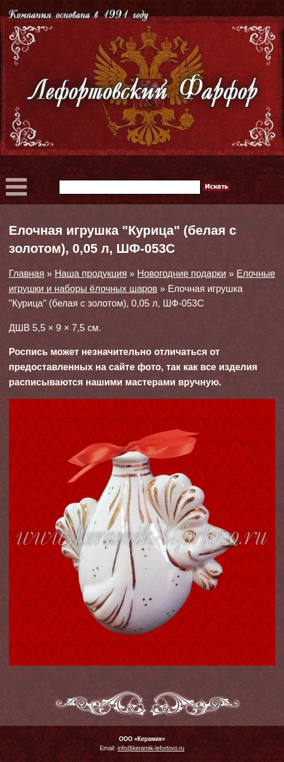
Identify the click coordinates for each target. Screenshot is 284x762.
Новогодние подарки (181, 274)
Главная (26, 274)
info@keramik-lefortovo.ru (150, 748)
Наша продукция (91, 274)
